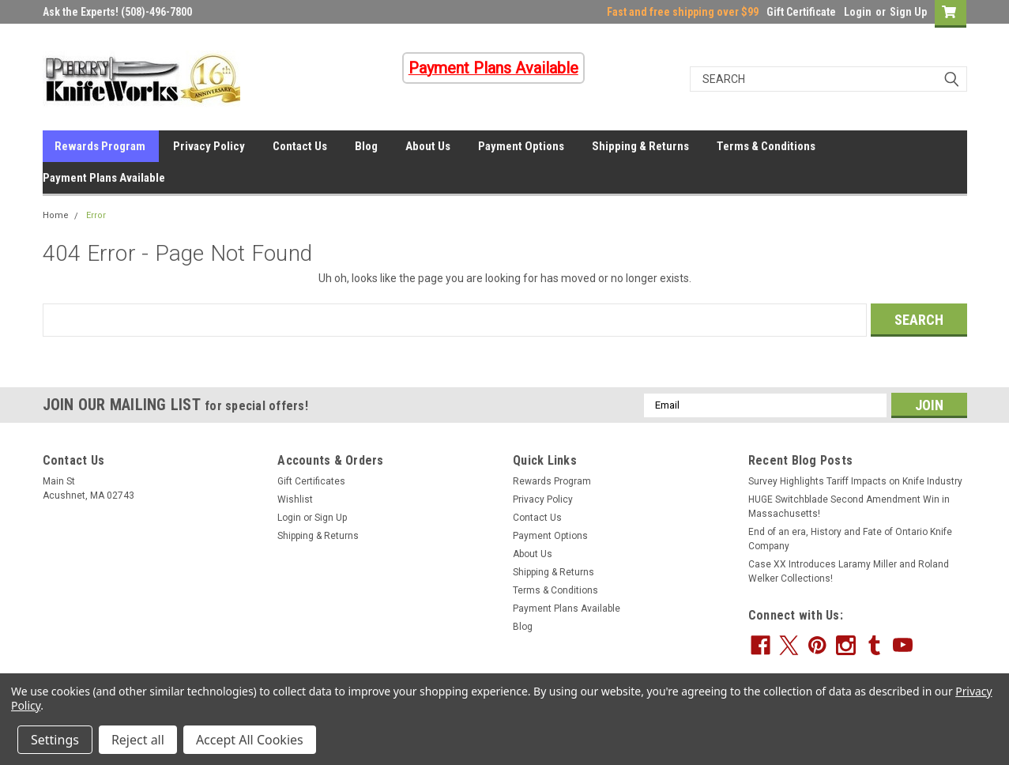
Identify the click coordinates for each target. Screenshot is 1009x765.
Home (56, 215)
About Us (427, 146)
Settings (55, 739)
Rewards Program (100, 146)
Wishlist (295, 499)
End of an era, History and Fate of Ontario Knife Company (850, 539)
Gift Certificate (801, 12)
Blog (366, 146)
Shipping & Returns (640, 146)
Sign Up (908, 12)
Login (858, 12)
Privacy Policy (209, 146)
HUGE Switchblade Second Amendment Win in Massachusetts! (849, 506)
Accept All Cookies (249, 739)
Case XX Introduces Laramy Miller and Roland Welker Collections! (848, 571)
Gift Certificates (311, 481)
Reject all (137, 739)
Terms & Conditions (766, 146)
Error (96, 215)
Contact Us (300, 146)
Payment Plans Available (104, 178)
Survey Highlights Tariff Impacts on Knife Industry (855, 481)
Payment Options (521, 146)
